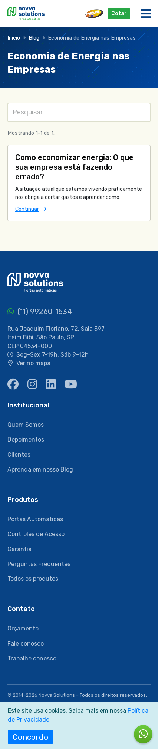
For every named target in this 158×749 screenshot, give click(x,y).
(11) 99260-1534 (39, 311)
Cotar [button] (119, 13)
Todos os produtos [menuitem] (32, 578)
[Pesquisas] (79, 112)
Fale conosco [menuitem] (25, 643)
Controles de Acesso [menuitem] (36, 533)
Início (13, 38)
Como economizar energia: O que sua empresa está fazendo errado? (74, 167)
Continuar (30, 208)
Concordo (30, 737)
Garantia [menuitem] (19, 549)
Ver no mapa (33, 363)
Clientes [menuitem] (18, 454)
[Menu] (146, 13)
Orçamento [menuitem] (23, 628)
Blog (34, 38)
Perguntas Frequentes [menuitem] (38, 563)
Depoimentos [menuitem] (25, 439)
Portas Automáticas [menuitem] (35, 519)
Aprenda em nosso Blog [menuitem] (40, 469)
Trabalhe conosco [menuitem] (31, 658)
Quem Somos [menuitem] (25, 424)
